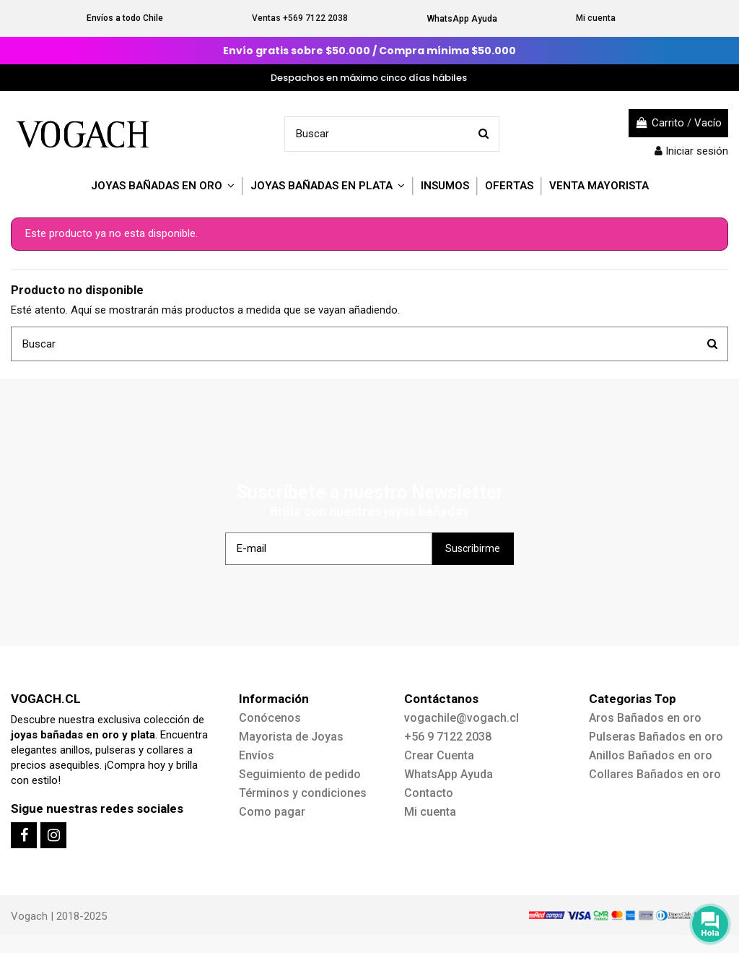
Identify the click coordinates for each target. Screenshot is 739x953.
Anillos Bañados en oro (650, 755)
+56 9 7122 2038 (447, 736)
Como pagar (272, 812)
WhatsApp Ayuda (462, 19)
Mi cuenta (596, 18)
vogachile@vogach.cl (461, 718)
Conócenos (270, 718)
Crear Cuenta (439, 755)
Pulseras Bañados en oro (656, 736)
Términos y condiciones (303, 793)
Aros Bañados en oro (645, 718)
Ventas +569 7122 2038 (300, 18)
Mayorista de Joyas (291, 736)
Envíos (256, 755)
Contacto (428, 793)
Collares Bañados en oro (655, 774)
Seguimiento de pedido (300, 774)
